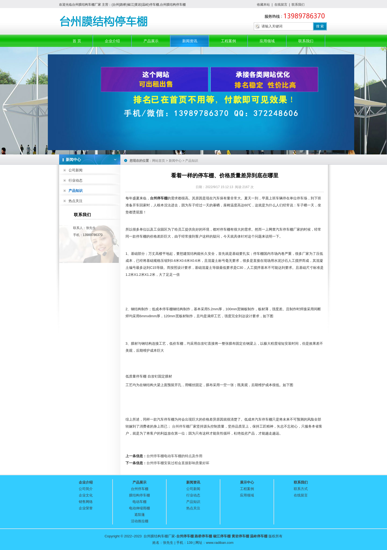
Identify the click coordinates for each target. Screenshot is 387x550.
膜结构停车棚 (139, 495)
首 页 (77, 41)
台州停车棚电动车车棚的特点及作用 (174, 456)
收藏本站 (263, 4)
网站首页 (158, 161)
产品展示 (151, 41)
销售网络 (86, 502)
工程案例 (228, 41)
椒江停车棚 (222, 536)
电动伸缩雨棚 (139, 508)
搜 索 (320, 26)
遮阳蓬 (139, 515)
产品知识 (76, 191)
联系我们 (298, 4)
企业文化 (86, 495)
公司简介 (86, 489)
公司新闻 (76, 170)
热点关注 (76, 201)
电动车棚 (139, 502)
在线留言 (280, 4)
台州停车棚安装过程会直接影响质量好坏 (177, 463)
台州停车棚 (180, 426)
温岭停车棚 (258, 536)
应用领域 (267, 41)
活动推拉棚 (139, 521)
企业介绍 (112, 41)
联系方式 (301, 489)
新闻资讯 (189, 41)
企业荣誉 (86, 508)
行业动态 (76, 180)
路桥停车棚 (203, 536)
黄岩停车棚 (240, 536)
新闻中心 (175, 161)
